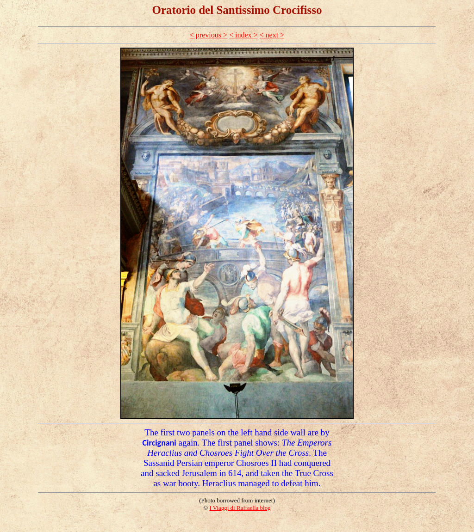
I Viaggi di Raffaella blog (239, 507)
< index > (243, 35)
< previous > (208, 35)
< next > (272, 35)
